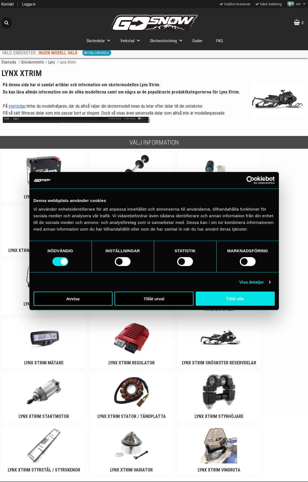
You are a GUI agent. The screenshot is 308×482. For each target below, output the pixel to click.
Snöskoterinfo (32, 62)
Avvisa (73, 298)
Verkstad (131, 40)
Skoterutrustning (167, 40)
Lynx (51, 62)
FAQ (219, 41)
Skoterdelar (99, 40)
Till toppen (154, 401)
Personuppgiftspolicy (38, 423)
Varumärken (38, 462)
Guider (197, 41)
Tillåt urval (154, 298)
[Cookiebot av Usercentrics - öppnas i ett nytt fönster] (250, 180)
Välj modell (96, 52)
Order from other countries (115, 449)
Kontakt (7, 4)
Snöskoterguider (115, 423)
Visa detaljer (251, 281)
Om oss (38, 474)
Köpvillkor (38, 449)
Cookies (38, 436)
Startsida (8, 62)
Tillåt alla (235, 298)
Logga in (28, 4)
